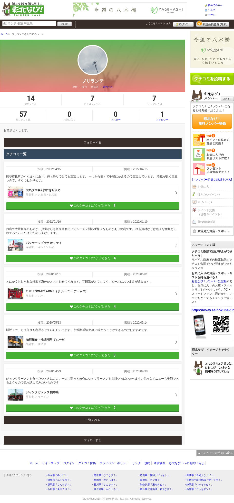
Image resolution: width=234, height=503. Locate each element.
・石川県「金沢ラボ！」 (58, 489)
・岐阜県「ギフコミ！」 (151, 480)
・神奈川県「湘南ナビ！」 (152, 484)
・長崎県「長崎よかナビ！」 (200, 475)
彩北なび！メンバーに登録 (209, 281)
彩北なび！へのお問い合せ (186, 463)
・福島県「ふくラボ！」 (58, 480)
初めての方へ (215, 5)
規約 (147, 463)
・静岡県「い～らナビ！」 (198, 484)
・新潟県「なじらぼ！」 (104, 480)
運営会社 (160, 463)
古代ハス (108, 87)
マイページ (204, 202)
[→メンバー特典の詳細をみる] (212, 179)
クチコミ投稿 (87, 463)
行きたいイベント (209, 194)
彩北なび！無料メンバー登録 (212, 121)
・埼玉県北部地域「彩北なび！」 (156, 489)
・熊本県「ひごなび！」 (104, 475)
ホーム (211, 14)
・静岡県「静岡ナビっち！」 (153, 475)
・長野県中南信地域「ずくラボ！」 (203, 480)
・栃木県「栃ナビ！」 (57, 475)
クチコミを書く (212, 79)
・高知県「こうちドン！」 (198, 489)
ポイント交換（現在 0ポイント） (210, 212)
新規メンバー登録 (212, 24)
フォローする (92, 142)
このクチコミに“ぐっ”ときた (93, 205)
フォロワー (162, 115)
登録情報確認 (206, 222)
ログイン (183, 24)
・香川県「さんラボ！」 (104, 484)
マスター (116, 115)
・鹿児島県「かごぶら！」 (106, 489)
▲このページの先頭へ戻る (215, 453)
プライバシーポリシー (114, 463)
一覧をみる (92, 420)
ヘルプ (211, 10)
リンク (136, 463)
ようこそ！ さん (158, 23)
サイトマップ (50, 463)
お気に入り (204, 186)
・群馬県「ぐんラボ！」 (58, 484)
